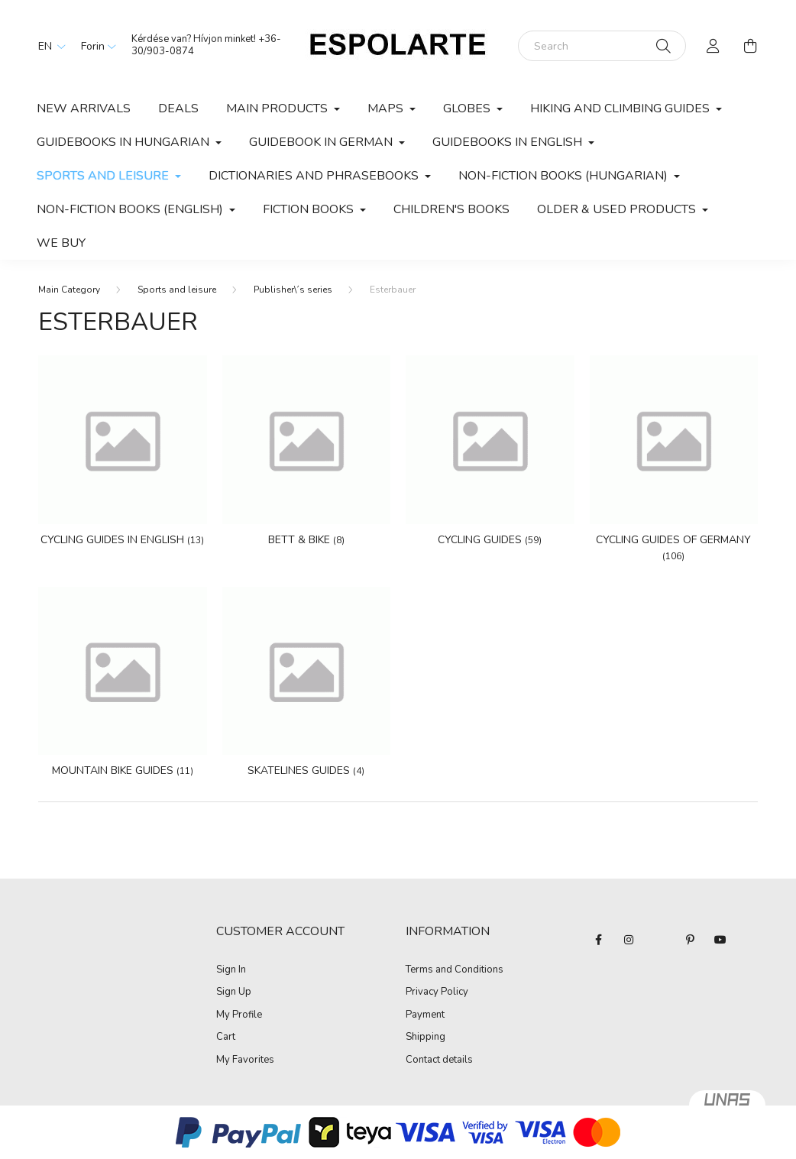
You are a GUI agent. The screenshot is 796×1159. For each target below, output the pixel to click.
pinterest (690, 939)
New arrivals (84, 108)
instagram (628, 939)
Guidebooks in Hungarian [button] (124, 142)
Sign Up (233, 992)
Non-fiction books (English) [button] (131, 209)
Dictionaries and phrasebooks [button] (315, 175)
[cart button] (750, 46)
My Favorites (245, 1060)
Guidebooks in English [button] (508, 142)
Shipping (425, 1037)
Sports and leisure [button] (104, 175)
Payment (425, 1015)
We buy (61, 243)
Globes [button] (468, 108)
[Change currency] (94, 46)
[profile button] (713, 46)
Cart (225, 1037)
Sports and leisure (177, 289)
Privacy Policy (437, 992)
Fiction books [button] (310, 209)
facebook (598, 939)
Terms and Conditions (454, 970)
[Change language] (48, 46)
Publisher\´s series (293, 289)
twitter (659, 939)
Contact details (439, 1060)
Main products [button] (278, 108)
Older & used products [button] (618, 209)
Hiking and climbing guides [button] (621, 108)
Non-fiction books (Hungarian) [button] (564, 175)
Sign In (231, 970)
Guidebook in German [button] (322, 142)
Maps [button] (386, 108)
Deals (178, 108)
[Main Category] (69, 289)
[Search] (602, 46)
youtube (720, 939)
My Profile (239, 1015)
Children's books (451, 209)
